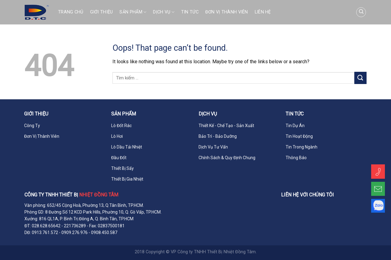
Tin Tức (190, 12)
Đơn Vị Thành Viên (226, 12)
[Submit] (360, 78)
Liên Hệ (263, 12)
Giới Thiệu (101, 12)
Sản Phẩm (132, 12)
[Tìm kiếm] (361, 12)
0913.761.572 (44, 232)
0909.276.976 (74, 232)
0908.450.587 (104, 232)
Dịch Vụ (163, 12)
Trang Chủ (70, 12)
